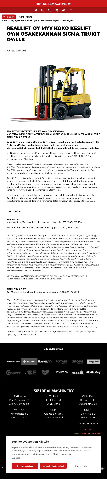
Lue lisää (16, 457)
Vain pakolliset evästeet (53, 466)
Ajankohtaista (26, 17)
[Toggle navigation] (71, 10)
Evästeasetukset (82, 466)
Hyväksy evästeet (25, 466)
